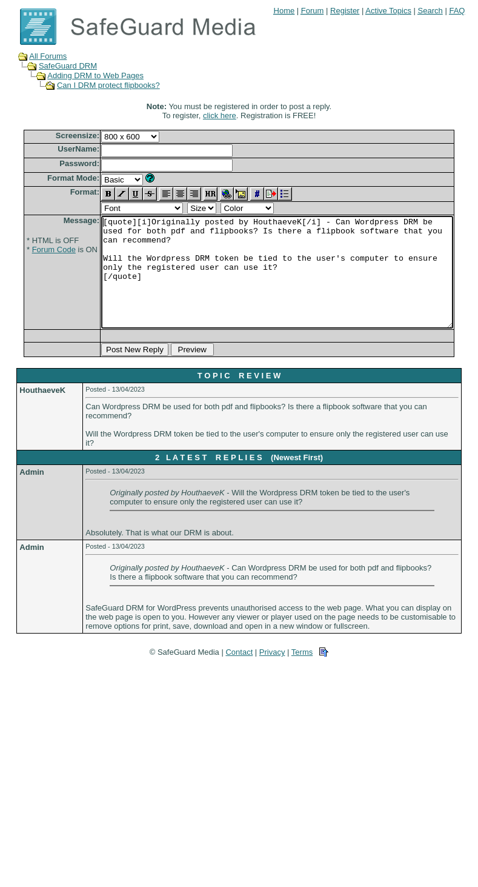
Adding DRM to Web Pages (84, 75)
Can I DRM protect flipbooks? (96, 85)
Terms (302, 673)
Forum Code (35, 249)
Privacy (272, 673)
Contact (239, 673)
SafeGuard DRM (56, 65)
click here (222, 115)
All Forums (36, 56)
